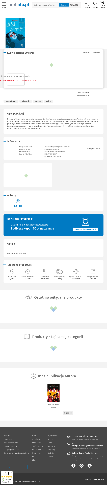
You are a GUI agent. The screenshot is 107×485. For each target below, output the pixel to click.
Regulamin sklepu (10, 446)
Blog (34, 460)
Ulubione (95, 5)
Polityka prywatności (11, 450)
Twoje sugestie (37, 446)
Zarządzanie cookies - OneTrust (16, 467)
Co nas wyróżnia (38, 450)
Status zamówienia (11, 443)
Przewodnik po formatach (91, 53)
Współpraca (36, 439)
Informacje (26, 101)
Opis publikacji (11, 101)
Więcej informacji (83, 95)
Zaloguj (87, 5)
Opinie (48, 101)
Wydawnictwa (52, 436)
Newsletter (8, 439)
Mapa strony (36, 453)
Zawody (50, 457)
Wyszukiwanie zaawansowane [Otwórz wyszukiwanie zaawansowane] (75, 5)
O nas (34, 436)
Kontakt (7, 436)
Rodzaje (51, 453)
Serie (50, 443)
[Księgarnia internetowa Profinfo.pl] (19, 5)
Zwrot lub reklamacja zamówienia (16, 453)
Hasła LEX (51, 446)
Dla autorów (36, 443)
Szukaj (64, 5)
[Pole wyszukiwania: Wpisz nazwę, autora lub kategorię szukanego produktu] (45, 5)
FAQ (33, 457)
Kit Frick (18, 206)
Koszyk (102, 5)
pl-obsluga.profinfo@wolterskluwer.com (87, 445)
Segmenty (51, 450)
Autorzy (38, 101)
